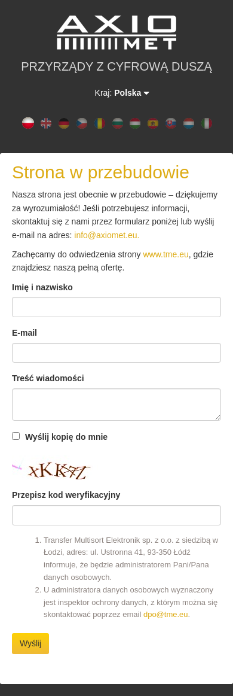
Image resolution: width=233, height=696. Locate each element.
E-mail (24, 333)
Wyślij (30, 643)
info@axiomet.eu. (106, 235)
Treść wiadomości (48, 378)
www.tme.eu (165, 254)
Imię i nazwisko (42, 287)
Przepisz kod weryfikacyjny (66, 495)
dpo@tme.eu (165, 614)
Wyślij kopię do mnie (60, 437)
